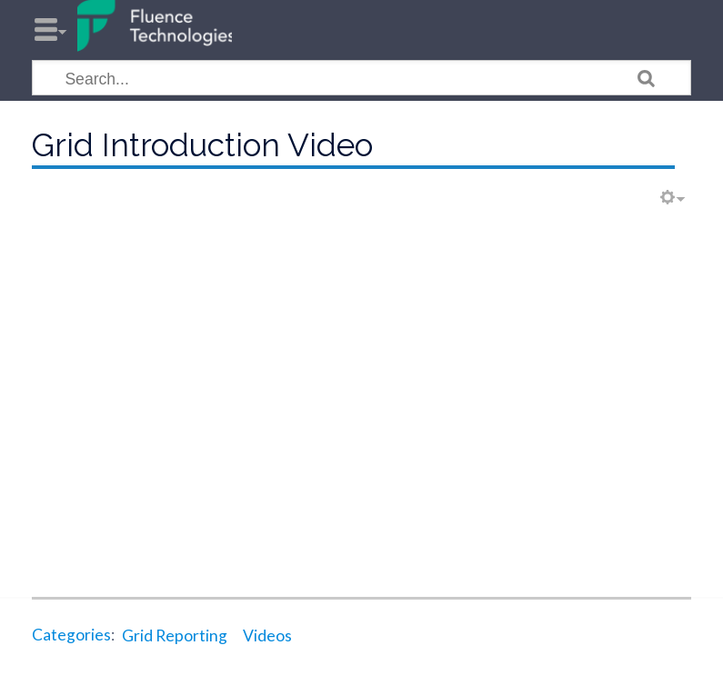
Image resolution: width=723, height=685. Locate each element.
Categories (71, 635)
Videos (267, 635)
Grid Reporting (174, 635)
